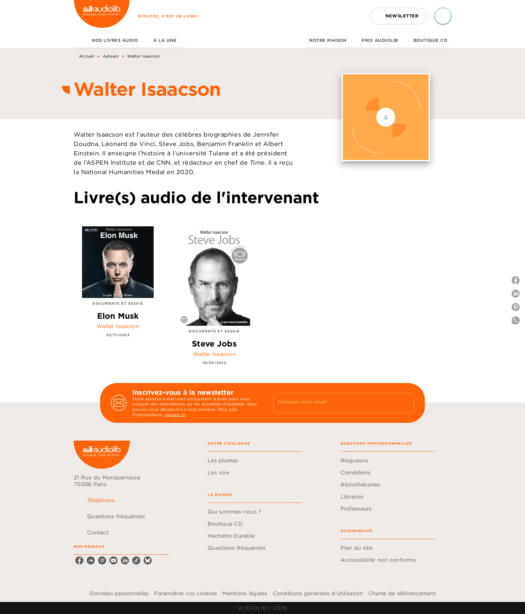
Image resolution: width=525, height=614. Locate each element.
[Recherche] (443, 16)
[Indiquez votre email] (335, 402)
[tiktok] (136, 560)
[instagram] (102, 560)
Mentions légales (244, 593)
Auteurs (111, 56)
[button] (398, 16)
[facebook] (79, 560)
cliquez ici (175, 414)
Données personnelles (119, 593)
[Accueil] (102, 16)
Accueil (86, 56)
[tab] (81, 40)
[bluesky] (147, 560)
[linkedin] (125, 560)
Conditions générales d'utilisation (318, 593)
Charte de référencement (402, 593)
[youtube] (113, 560)
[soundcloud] (90, 560)
